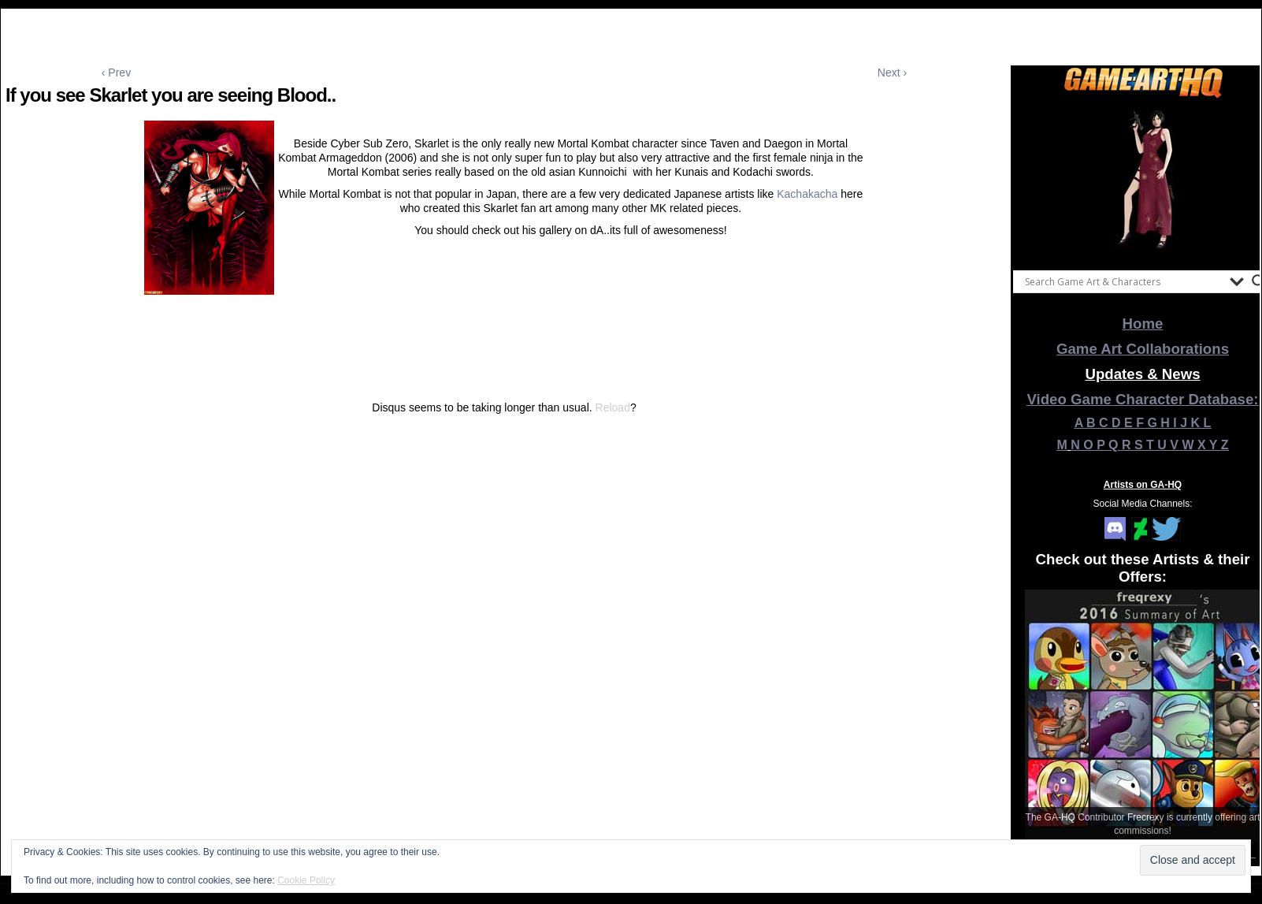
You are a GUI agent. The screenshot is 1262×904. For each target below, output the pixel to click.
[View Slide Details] (1143, 180)
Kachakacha (807, 194)
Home (1143, 323)
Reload (613, 407)
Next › (892, 72)
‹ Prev (116, 72)
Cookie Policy (306, 880)
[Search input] (1123, 281)
